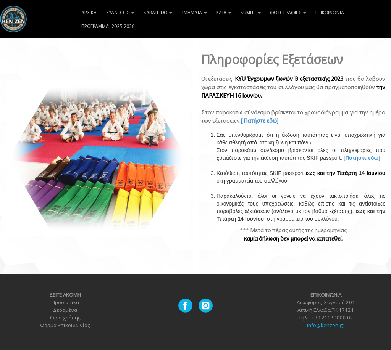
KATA (223, 13)
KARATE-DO (158, 13)
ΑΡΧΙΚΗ (89, 13)
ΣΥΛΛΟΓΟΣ (120, 13)
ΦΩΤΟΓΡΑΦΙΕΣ (288, 13)
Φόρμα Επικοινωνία (63, 325)
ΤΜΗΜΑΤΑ (194, 13)
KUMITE (251, 13)
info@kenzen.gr (325, 325)
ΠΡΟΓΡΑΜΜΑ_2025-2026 (107, 26)
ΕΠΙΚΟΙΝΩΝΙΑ (329, 13)
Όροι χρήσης (65, 317)
